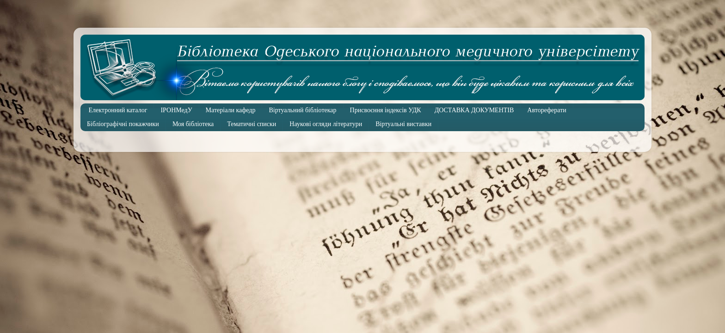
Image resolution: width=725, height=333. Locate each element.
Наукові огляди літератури (325, 124)
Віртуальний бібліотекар (302, 110)
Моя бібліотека (193, 124)
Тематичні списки (251, 124)
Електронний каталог (118, 110)
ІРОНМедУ (176, 110)
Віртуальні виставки (403, 124)
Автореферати (546, 110)
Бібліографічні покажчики (123, 124)
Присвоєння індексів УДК (385, 110)
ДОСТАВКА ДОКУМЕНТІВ (474, 110)
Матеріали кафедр (231, 110)
